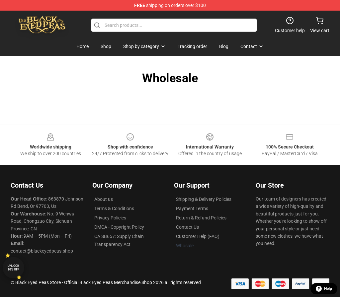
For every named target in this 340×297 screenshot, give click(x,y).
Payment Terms (192, 208)
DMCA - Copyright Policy (119, 227)
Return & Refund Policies (201, 217)
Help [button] (324, 289)
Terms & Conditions (114, 208)
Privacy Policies (110, 217)
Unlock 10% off (13, 267)
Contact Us (187, 227)
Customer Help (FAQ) (197, 236)
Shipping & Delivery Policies (203, 199)
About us (103, 199)
